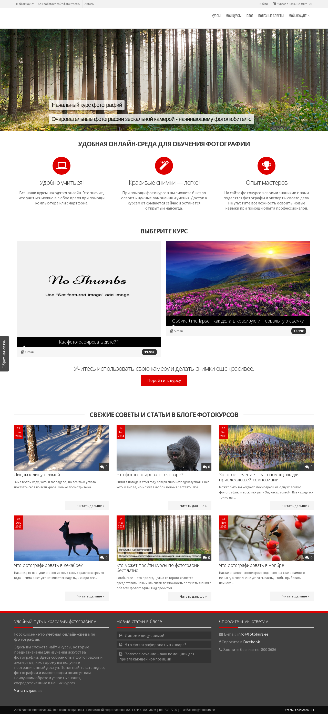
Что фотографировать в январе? (150, 474)
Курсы (216, 15)
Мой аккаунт (25, 4)
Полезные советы (271, 15)
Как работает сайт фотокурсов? (59, 4)
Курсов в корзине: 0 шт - (292, 4)
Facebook (251, 641)
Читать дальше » (90, 505)
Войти (264, 4)
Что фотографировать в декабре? (48, 565)
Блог (250, 15)
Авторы (89, 4)
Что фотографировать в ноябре (251, 565)
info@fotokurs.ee (252, 634)
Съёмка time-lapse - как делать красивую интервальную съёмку (238, 320)
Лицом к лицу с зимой (37, 474)
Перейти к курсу (164, 380)
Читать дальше (28, 690)
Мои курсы (233, 15)
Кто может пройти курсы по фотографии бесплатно (158, 567)
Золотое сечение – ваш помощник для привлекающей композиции (259, 477)
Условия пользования (299, 710)
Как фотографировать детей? (89, 341)
